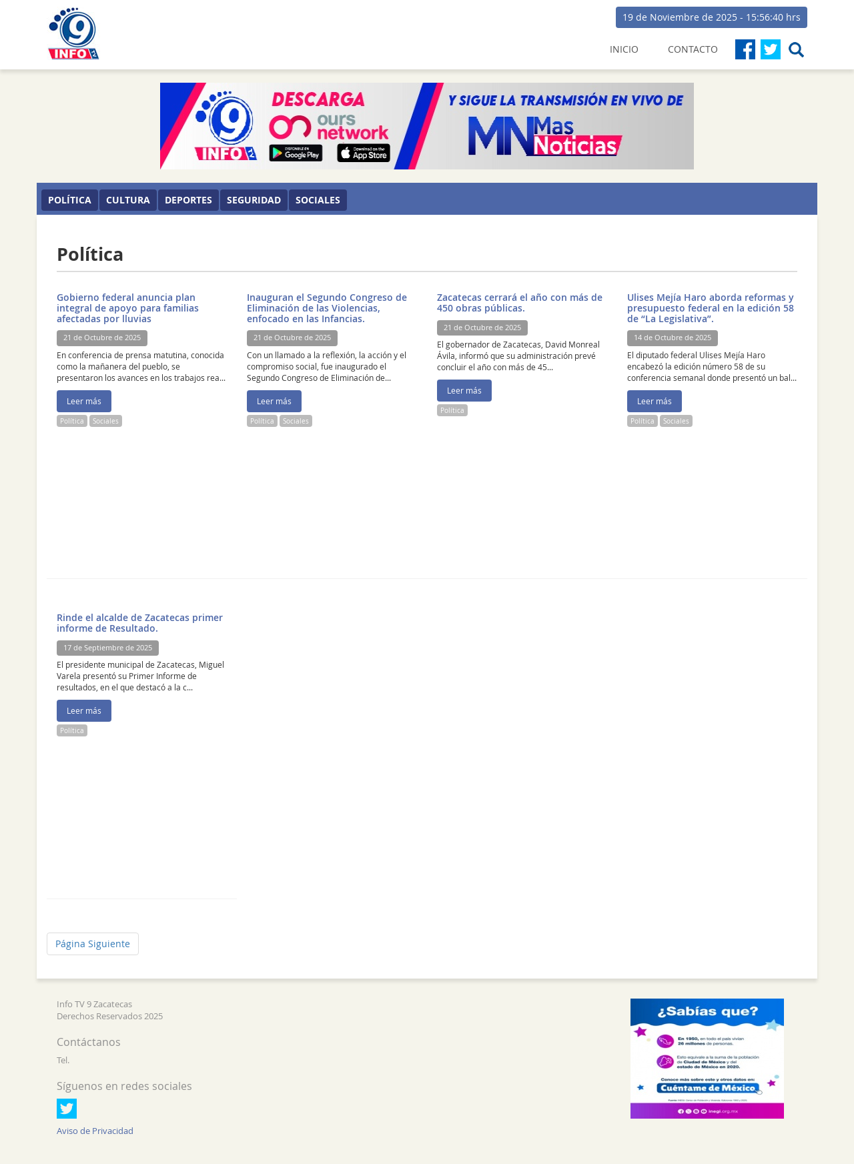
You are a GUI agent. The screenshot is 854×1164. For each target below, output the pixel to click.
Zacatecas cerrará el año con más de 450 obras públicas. (519, 302)
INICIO (624, 49)
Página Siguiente (92, 943)
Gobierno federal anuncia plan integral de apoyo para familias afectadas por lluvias (128, 307)
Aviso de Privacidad (95, 1131)
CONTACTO (693, 49)
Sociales (318, 199)
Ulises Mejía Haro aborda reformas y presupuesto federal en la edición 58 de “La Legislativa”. (710, 307)
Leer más (84, 401)
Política (69, 199)
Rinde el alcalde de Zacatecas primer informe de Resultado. (140, 622)
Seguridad (254, 199)
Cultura (128, 199)
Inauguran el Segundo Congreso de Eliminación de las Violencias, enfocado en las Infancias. (327, 307)
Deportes (188, 199)
